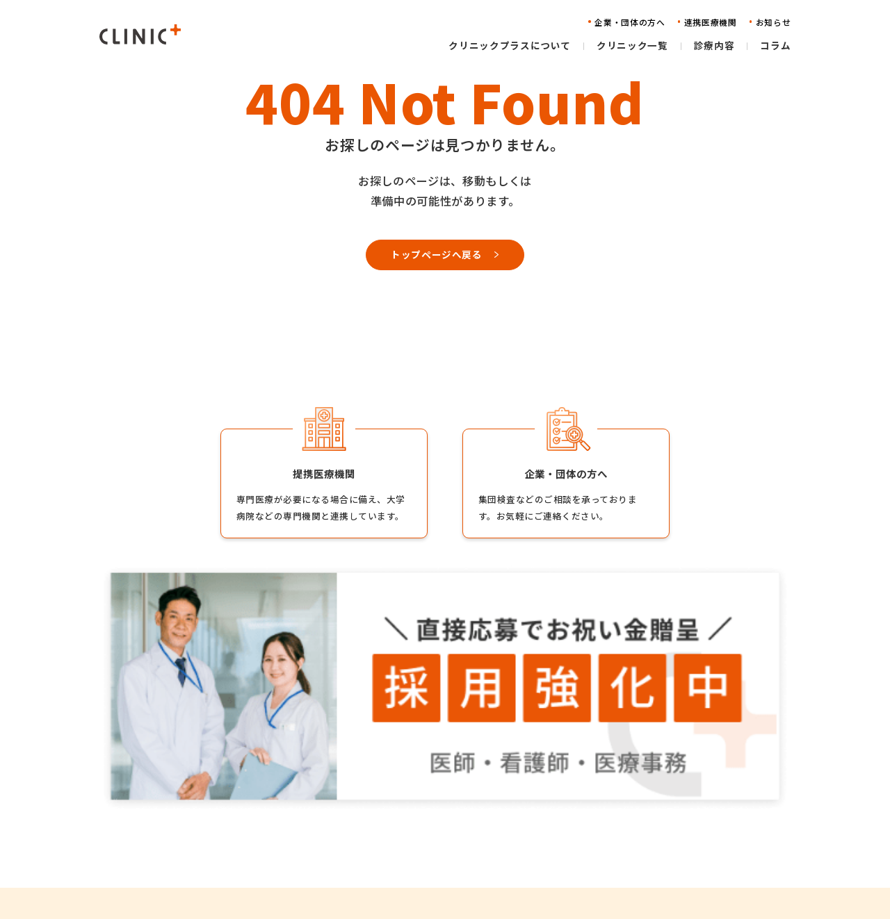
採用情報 (696, 797)
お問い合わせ (584, 861)
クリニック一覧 (429, 818)
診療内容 (414, 839)
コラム (410, 861)
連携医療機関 (584, 818)
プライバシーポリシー (725, 839)
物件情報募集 (706, 818)
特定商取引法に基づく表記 (734, 861)
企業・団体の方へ (593, 797)
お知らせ (574, 839)
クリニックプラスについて (452, 797)
